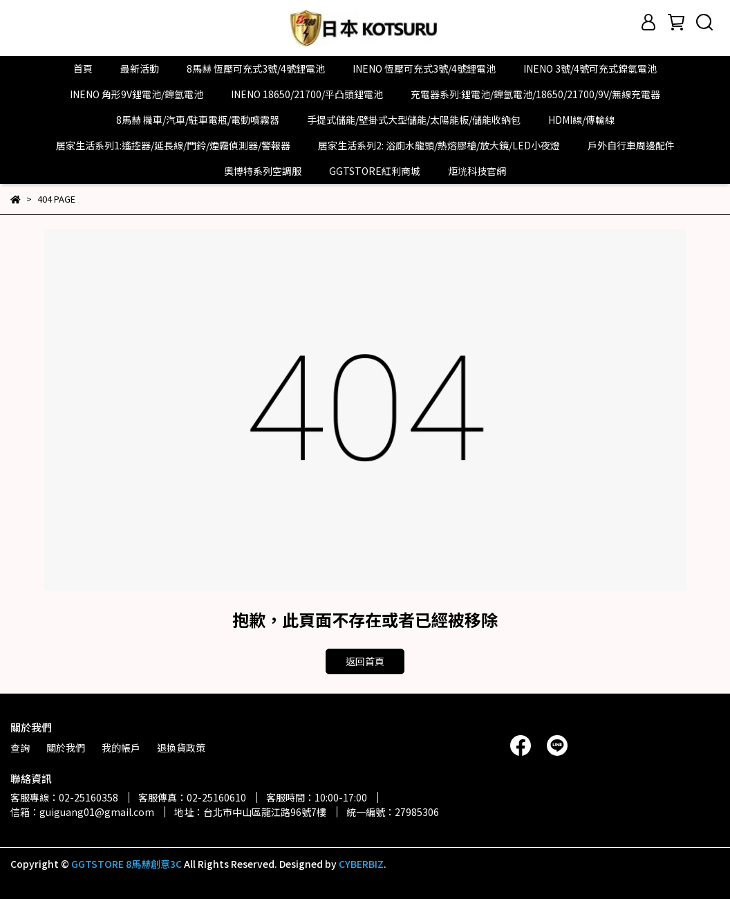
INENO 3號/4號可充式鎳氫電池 (590, 68)
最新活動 (139, 68)
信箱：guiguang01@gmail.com (82, 812)
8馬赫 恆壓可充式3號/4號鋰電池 (256, 68)
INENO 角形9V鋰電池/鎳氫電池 (136, 94)
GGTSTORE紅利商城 (374, 171)
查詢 (20, 747)
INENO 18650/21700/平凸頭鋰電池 (307, 94)
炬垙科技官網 (477, 171)
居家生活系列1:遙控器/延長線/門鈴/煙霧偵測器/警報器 (173, 145)
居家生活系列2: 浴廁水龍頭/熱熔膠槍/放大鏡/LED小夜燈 (439, 145)
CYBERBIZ (361, 864)
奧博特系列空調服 (262, 171)
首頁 (83, 68)
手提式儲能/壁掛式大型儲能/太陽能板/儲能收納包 (414, 120)
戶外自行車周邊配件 (631, 145)
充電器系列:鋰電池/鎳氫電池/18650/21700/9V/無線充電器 (535, 94)
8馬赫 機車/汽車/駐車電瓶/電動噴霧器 (197, 120)
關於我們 (65, 747)
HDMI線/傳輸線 (581, 120)
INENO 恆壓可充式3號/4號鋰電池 (424, 68)
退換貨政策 (181, 747)
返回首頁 (365, 661)
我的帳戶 (121, 747)
